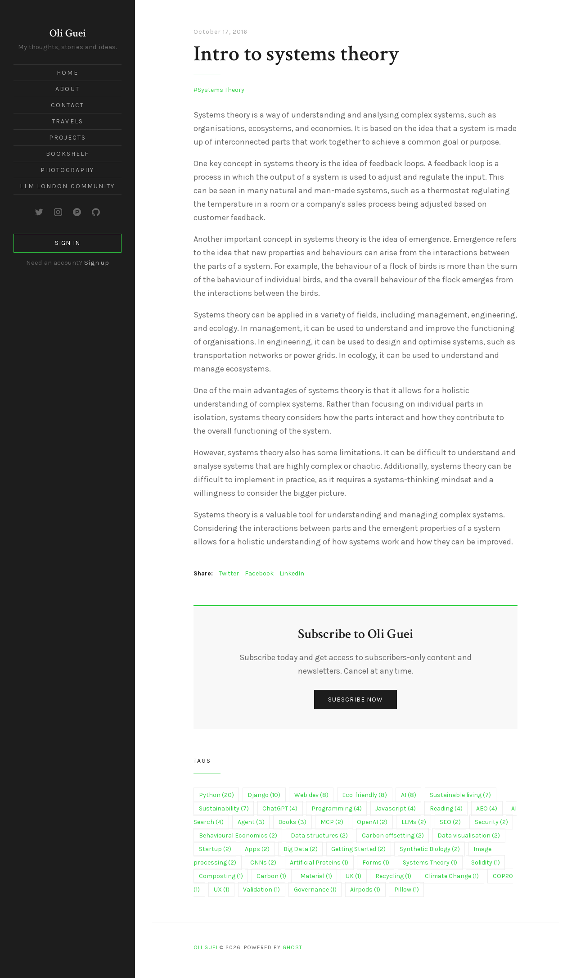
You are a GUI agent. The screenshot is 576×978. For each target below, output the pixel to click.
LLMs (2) (413, 822)
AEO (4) (486, 808)
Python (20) (216, 795)
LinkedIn (291, 573)
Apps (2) (257, 849)
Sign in (67, 243)
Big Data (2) (301, 849)
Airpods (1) (365, 889)
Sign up (96, 262)
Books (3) (292, 822)
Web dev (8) (311, 795)
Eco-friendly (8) (364, 795)
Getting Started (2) (358, 849)
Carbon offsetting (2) (393, 835)
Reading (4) (446, 808)
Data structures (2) (319, 835)
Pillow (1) (406, 889)
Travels (67, 121)
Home (67, 73)
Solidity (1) (485, 862)
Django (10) (264, 795)
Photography (67, 170)
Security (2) (491, 822)
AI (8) (408, 795)
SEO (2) (450, 822)
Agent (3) (251, 822)
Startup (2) (215, 849)
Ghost (292, 947)
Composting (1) (221, 876)
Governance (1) (315, 889)
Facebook (259, 573)
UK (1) (353, 876)
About (67, 89)
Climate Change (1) (452, 876)
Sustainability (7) (224, 808)
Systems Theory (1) (430, 862)
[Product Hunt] (77, 212)
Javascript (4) (395, 808)
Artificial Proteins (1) (319, 862)
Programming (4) (336, 808)
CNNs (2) (263, 862)
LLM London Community (67, 186)
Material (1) (316, 876)
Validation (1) (261, 889)
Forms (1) (375, 862)
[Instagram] (58, 212)
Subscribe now (355, 699)
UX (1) (222, 889)
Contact (67, 105)
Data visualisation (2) (468, 835)
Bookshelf (68, 154)
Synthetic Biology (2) (430, 849)
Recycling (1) (393, 876)
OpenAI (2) (372, 822)
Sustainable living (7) (460, 795)
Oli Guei (68, 33)
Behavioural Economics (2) (238, 835)
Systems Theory (221, 90)
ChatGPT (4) (279, 808)
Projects (67, 137)
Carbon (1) (271, 876)
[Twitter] (39, 212)
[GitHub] (95, 212)
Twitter (229, 573)
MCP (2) (331, 822)
